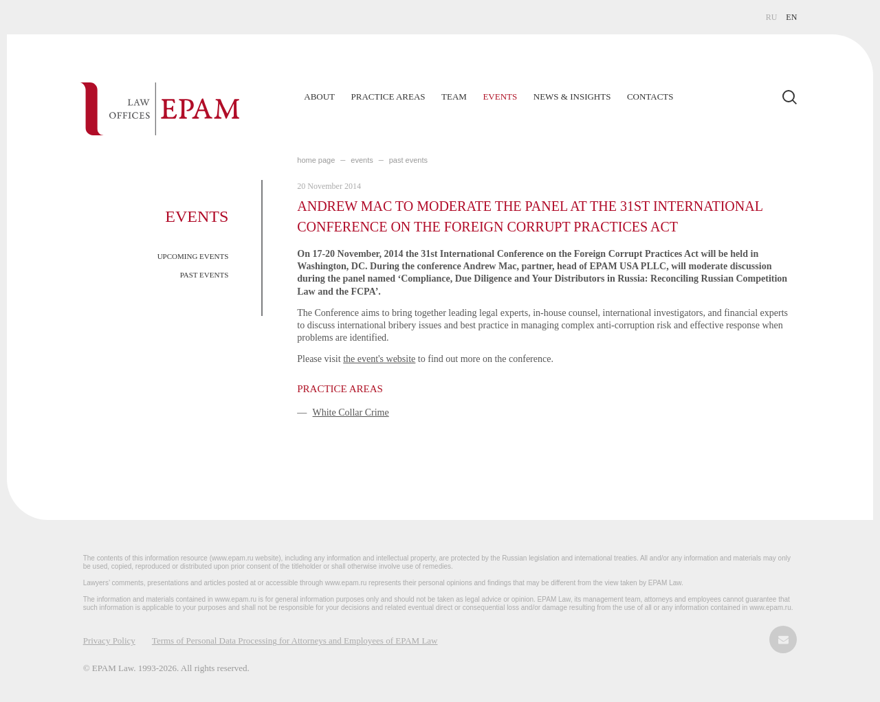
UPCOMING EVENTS (193, 256)
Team (454, 96)
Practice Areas (388, 96)
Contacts (650, 96)
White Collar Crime (351, 412)
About (319, 96)
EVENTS (362, 160)
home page (316, 160)
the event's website (379, 359)
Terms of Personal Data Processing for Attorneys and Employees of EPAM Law (295, 640)
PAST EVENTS (204, 275)
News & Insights (572, 96)
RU (772, 17)
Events (500, 96)
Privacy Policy (109, 640)
